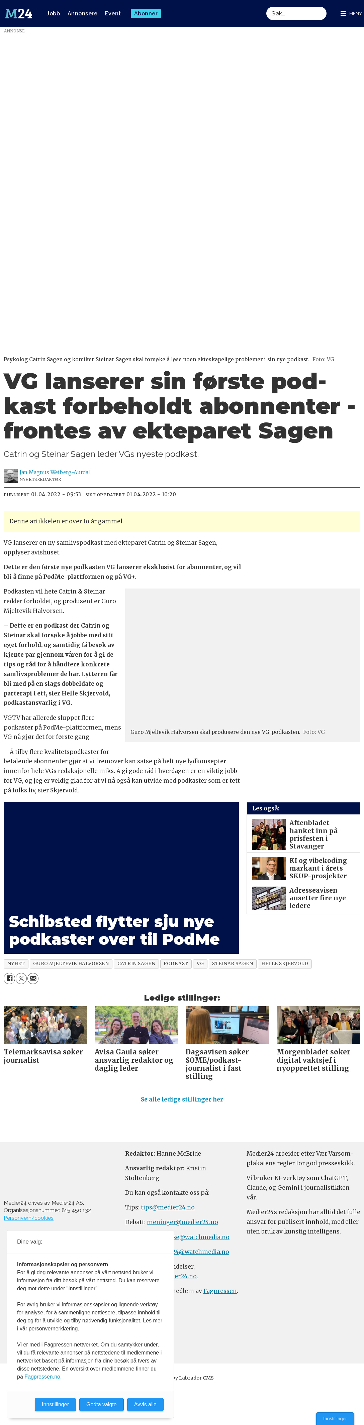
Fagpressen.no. (43, 1377)
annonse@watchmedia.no (192, 1237)
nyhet (16, 963)
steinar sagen (232, 963)
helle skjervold (284, 963)
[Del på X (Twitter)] (21, 978)
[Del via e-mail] (32, 978)
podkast (176, 963)
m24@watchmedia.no (197, 1252)
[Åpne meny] (351, 13)
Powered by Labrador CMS (182, 1378)
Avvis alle (145, 1404)
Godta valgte (101, 1404)
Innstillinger (335, 1418)
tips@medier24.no (168, 1207)
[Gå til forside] (18, 14)
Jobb (53, 13)
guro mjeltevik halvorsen (71, 963)
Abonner (146, 13)
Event (113, 13)
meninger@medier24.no (182, 1222)
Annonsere (83, 13)
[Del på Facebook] (9, 978)
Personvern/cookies (29, 1218)
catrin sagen (136, 963)
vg (200, 963)
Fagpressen (220, 1291)
